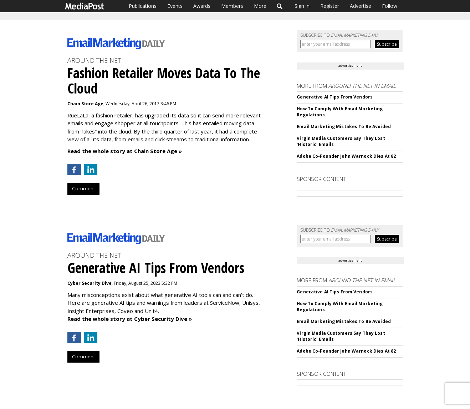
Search (280, 6)
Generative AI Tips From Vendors (335, 97)
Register (329, 5)
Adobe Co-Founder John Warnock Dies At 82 (346, 156)
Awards (201, 5)
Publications (143, 5)
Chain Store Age (85, 104)
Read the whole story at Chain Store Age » (124, 151)
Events (175, 5)
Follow (389, 5)
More (260, 5)
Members (232, 5)
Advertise (360, 5)
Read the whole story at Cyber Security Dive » (129, 318)
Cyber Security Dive (89, 283)
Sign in (302, 5)
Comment (83, 188)
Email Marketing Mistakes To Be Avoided (344, 126)
